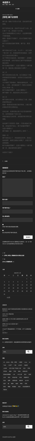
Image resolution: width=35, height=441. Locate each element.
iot (29, 362)
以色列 (20, 365)
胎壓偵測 (14, 380)
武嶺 (20, 377)
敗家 (30, 374)
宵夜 (15, 371)
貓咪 (12, 383)
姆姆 (10, 371)
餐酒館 (14, 386)
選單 (18, 8)
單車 (29, 368)
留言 (4, 177)
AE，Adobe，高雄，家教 (10, 362)
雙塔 (4, 386)
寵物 (19, 371)
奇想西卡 (6, 2)
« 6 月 (8, 297)
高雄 (19, 386)
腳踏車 (21, 380)
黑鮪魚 (5, 389)
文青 (4, 377)
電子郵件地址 (6, 208)
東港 (9, 377)
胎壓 (9, 380)
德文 (25, 374)
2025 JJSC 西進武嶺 (8, 314)
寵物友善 (25, 371)
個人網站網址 (6, 216)
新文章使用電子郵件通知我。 (10, 232)
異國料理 (26, 377)
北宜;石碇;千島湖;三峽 (15, 368)
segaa (11, 14)
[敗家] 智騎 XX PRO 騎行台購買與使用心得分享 (15, 319)
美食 (4, 380)
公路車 (5, 368)
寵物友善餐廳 (7, 374)
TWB (4, 365)
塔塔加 (5, 371)
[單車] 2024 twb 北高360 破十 (10, 324)
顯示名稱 (5, 199)
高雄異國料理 (26, 386)
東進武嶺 (14, 377)
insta (25, 362)
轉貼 (21, 383)
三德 (15, 365)
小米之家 (19, 374)
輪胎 (17, 383)
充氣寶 (26, 365)
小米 (14, 374)
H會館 (20, 362)
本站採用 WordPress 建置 (8, 437)
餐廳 (9, 386)
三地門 (10, 365)
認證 (4, 383)
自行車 (27, 380)
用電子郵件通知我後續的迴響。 (10, 226)
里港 (26, 383)
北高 (24, 368)
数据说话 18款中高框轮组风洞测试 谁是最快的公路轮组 (17, 309)
